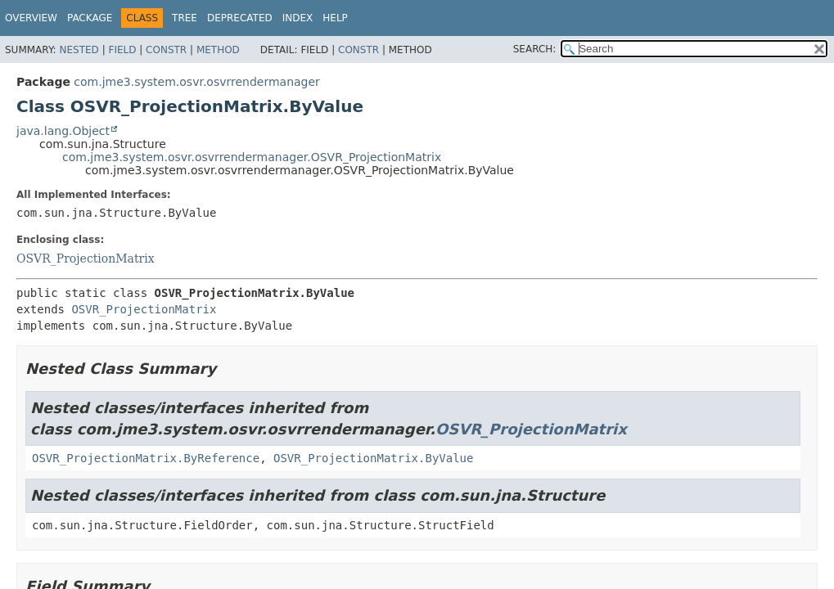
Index (297, 18)
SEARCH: (535, 49)
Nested (78, 50)
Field (122, 50)
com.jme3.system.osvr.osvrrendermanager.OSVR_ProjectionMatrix (251, 157)
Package (89, 18)
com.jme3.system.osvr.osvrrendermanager (197, 81)
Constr (166, 50)
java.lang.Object (63, 130)
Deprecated (240, 18)
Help (335, 18)
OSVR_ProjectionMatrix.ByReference (145, 458)
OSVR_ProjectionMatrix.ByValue (373, 458)
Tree (184, 18)
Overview (31, 18)
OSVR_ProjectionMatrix (85, 258)
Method (218, 50)
